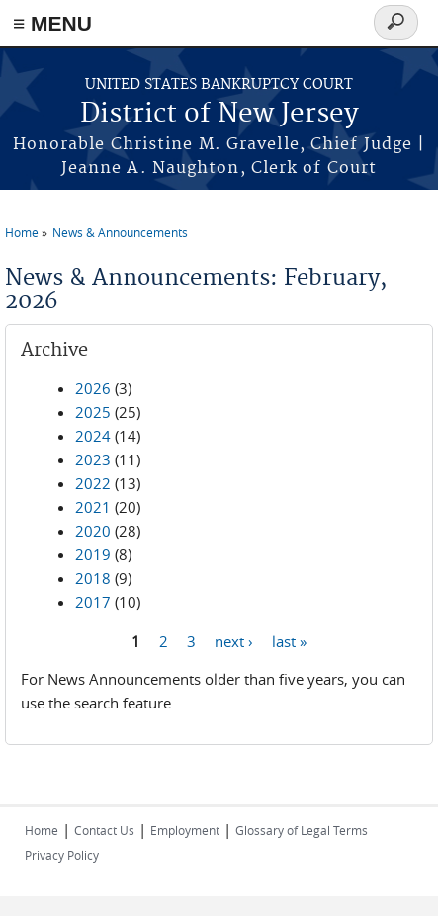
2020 (93, 531)
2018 (93, 578)
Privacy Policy (62, 855)
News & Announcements (120, 232)
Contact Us (104, 830)
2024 (93, 436)
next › (234, 640)
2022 (93, 483)
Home (22, 232)
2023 (93, 459)
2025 (93, 412)
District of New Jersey (219, 114)
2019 (93, 554)
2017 (93, 602)
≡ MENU (52, 23)
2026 (93, 388)
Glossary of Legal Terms (301, 830)
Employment (184, 830)
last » (289, 640)
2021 (93, 507)
